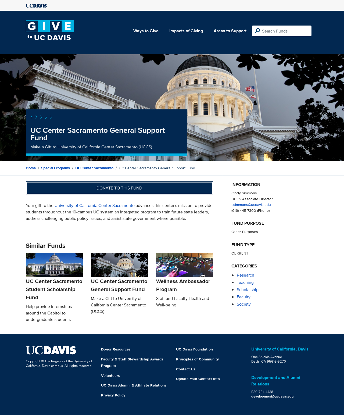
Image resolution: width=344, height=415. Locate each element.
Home (31, 168)
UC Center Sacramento (94, 168)
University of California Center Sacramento (95, 205)
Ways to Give (146, 31)
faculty (243, 297)
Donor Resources (116, 349)
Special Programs (55, 168)
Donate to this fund (119, 188)
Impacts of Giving (186, 31)
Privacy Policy (113, 395)
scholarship (248, 290)
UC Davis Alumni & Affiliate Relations (134, 385)
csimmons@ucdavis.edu (251, 204)
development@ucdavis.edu (272, 396)
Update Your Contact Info (198, 378)
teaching (245, 282)
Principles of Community (197, 359)
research (245, 275)
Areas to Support (230, 31)
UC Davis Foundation (194, 349)
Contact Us (185, 369)
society (244, 304)
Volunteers (110, 375)
